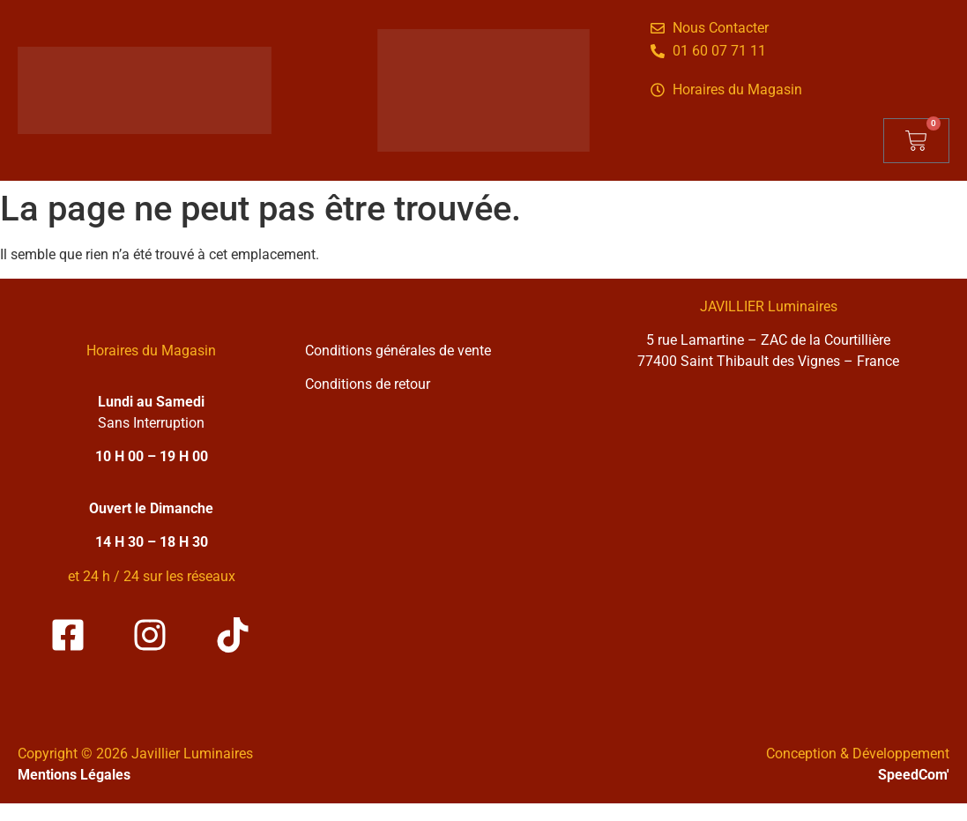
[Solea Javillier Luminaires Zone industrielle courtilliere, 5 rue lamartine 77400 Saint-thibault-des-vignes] (768, 544)
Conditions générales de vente (398, 350)
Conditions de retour (367, 384)
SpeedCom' (913, 774)
